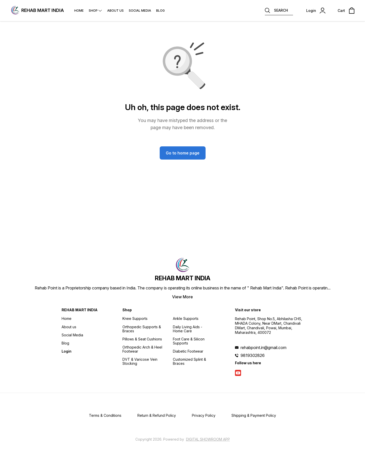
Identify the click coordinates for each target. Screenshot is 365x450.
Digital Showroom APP (208, 439)
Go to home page (182, 152)
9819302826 (253, 355)
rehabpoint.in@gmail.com (263, 347)
